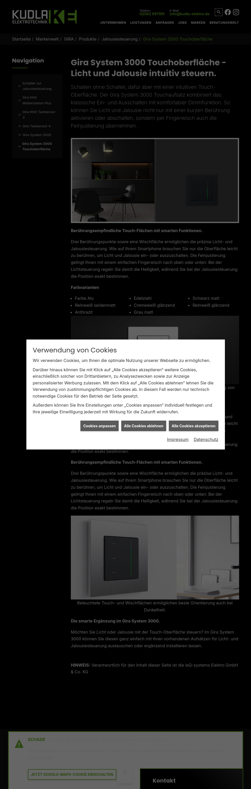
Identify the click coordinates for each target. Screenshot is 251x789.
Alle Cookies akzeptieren (193, 409)
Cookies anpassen (99, 409)
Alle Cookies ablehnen (143, 409)
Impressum (178, 422)
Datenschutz (206, 422)
